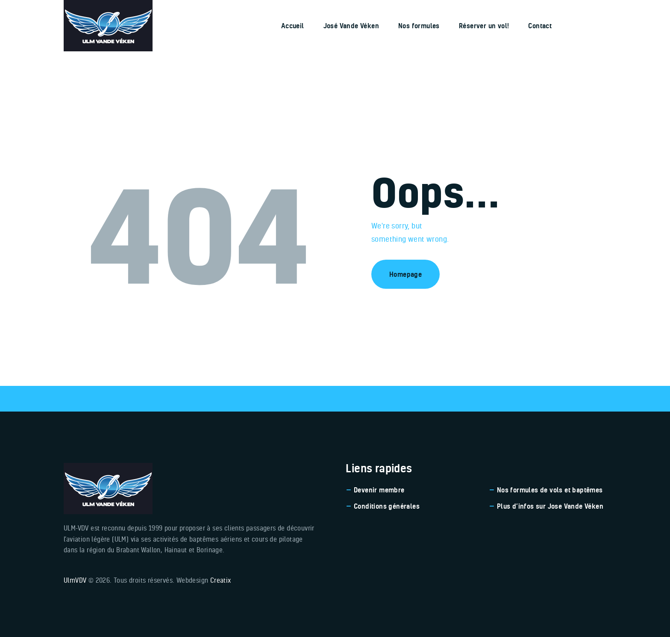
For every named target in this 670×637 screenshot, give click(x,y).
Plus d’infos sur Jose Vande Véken (550, 506)
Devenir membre (379, 490)
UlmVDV (75, 580)
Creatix (220, 580)
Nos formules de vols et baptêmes (550, 490)
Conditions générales (387, 506)
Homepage (405, 274)
